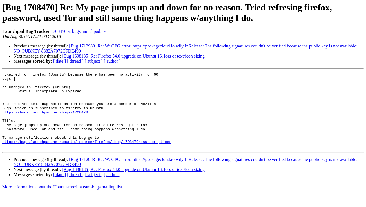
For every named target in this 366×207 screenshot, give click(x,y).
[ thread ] (75, 61)
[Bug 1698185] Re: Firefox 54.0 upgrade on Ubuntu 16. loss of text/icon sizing (133, 56)
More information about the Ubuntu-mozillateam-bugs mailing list (62, 202)
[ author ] (112, 61)
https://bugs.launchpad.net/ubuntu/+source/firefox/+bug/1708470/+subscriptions (86, 155)
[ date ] (59, 61)
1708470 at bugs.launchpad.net (79, 31)
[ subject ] (94, 61)
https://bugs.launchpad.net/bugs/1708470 (45, 120)
